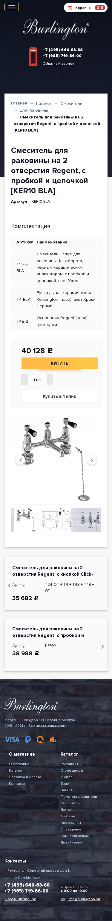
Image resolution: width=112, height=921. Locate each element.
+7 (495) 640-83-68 (63, 50)
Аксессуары (71, 823)
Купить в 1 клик (59, 396)
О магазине (19, 764)
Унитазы (68, 777)
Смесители (71, 103)
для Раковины (34, 110)
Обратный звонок (58, 63)
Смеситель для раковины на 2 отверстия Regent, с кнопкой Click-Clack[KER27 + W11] (52, 574)
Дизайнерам (71, 842)
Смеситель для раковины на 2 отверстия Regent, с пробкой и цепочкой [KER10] (48, 635)
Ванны (66, 790)
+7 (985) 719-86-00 (62, 55)
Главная (19, 103)
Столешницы (72, 770)
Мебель (68, 816)
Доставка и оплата (25, 777)
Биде (65, 783)
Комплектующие (75, 836)
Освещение (71, 829)
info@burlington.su (84, 899)
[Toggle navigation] (11, 7)
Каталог (44, 103)
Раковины (69, 764)
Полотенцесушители (79, 797)
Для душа (68, 810)
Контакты (17, 783)
